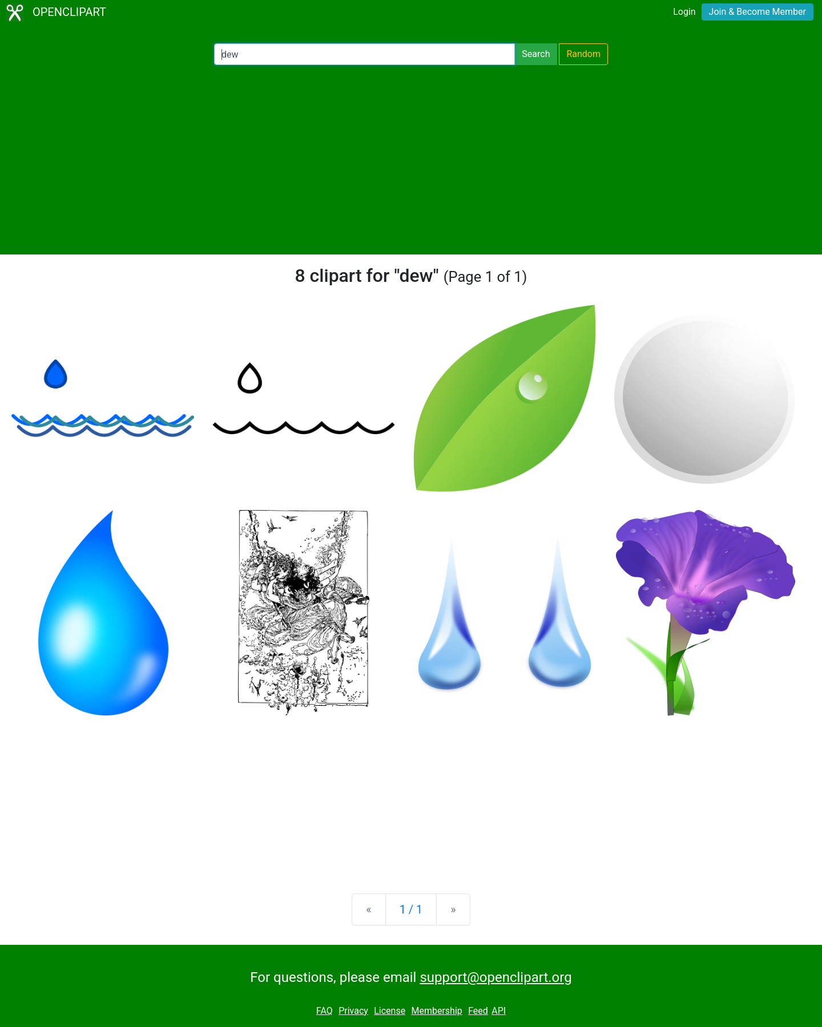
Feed (478, 1010)
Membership (436, 1010)
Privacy (353, 1010)
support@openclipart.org (495, 977)
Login (684, 11)
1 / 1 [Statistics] (411, 909)
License (389, 1010)
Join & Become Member (757, 11)
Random (583, 53)
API (498, 1010)
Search (536, 53)
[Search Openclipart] (364, 54)
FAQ (324, 1010)
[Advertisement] (411, 160)
